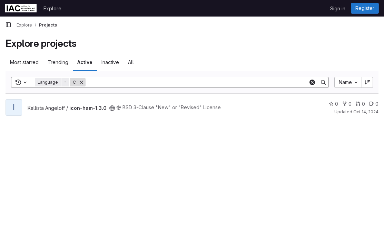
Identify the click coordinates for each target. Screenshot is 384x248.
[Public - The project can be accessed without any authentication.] (112, 108)
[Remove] (81, 82)
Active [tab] (84, 62)
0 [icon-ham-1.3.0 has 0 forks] (347, 104)
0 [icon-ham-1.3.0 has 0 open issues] (373, 104)
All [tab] (131, 62)
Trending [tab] (58, 62)
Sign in (337, 8)
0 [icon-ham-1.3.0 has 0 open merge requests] (360, 104)
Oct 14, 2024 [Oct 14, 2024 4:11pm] (365, 111)
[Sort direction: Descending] (367, 82)
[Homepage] (21, 8)
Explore (52, 8)
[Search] (197, 82)
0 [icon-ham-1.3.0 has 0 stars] (333, 104)
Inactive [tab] (110, 62)
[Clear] (312, 82)
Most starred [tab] (24, 62)
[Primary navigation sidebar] (8, 24)
